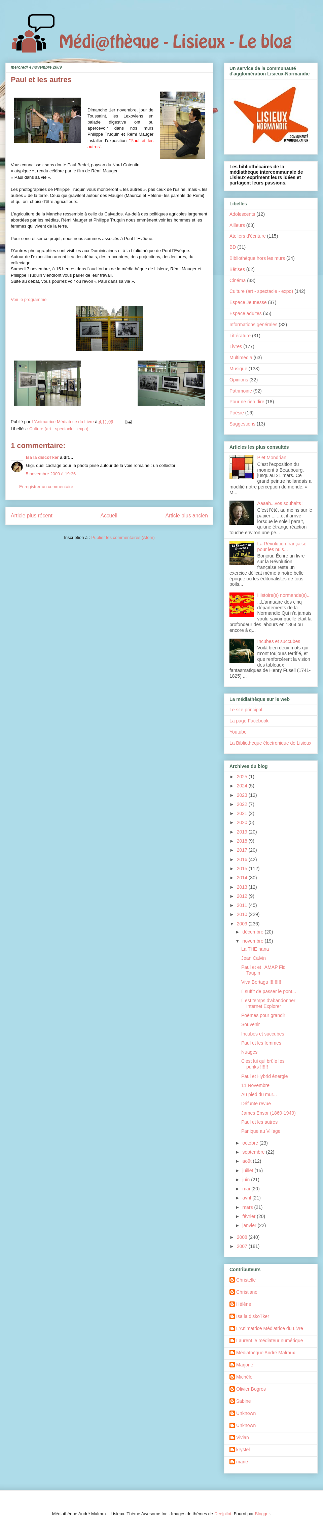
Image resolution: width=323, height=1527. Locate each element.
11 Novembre (255, 1085)
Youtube (238, 732)
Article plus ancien (186, 515)
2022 (243, 804)
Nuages (249, 1052)
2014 (243, 877)
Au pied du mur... (259, 1094)
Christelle (246, 1280)
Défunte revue (256, 1103)
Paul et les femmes (261, 1043)
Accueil (109, 515)
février (249, 1216)
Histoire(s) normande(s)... (284, 595)
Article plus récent (31, 515)
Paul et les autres (259, 1122)
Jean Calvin (253, 958)
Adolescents (242, 214)
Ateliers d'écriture (247, 236)
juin (246, 1179)
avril (247, 1197)
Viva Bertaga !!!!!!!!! (261, 982)
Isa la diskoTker (252, 1316)
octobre (250, 1143)
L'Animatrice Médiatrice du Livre (269, 1328)
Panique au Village (261, 1131)
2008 (243, 1237)
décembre (253, 932)
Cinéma (237, 280)
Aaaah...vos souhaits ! (280, 503)
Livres (235, 346)
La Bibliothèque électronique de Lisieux (270, 743)
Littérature (240, 335)
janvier (249, 1225)
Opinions (238, 379)
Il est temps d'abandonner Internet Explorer (268, 1003)
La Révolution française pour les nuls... (282, 546)
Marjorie (244, 1364)
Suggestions (242, 424)
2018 (243, 841)
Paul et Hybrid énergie (264, 1076)
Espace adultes (245, 313)
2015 (243, 868)
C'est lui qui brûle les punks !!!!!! (263, 1064)
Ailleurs (237, 225)
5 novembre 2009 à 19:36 (51, 473)
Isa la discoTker (42, 457)
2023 (243, 795)
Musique (238, 368)
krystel (243, 1449)
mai (246, 1188)
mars (248, 1207)
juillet (248, 1170)
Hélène (243, 1304)
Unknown (246, 1413)
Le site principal (245, 709)
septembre (254, 1152)
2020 (243, 822)
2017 (243, 850)
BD (232, 247)
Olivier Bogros (251, 1389)
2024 (243, 785)
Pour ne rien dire (246, 401)
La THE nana (255, 949)
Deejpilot (222, 1513)
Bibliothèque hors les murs (257, 258)
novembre (253, 941)
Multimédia (240, 357)
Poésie (236, 412)
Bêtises (237, 269)
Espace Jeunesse (248, 302)
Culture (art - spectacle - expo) (58, 428)
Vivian (242, 1437)
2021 (243, 813)
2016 (243, 859)
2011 (243, 905)
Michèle (244, 1377)
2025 (243, 776)
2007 (243, 1246)
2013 (243, 887)
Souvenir (250, 1024)
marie (242, 1461)
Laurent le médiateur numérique (269, 1340)
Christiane (246, 1292)
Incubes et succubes (278, 641)
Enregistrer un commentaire (46, 486)
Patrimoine (240, 391)
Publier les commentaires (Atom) (123, 537)
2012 (243, 896)
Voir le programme (28, 299)
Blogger (262, 1513)
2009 (243, 923)
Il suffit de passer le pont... (268, 991)
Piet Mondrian (271, 457)
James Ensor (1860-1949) (268, 1113)
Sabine (243, 1401)
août (247, 1161)
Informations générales (253, 324)
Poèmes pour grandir (263, 1015)
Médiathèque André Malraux (265, 1352)
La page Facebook (248, 720)
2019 (243, 832)
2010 (243, 914)
